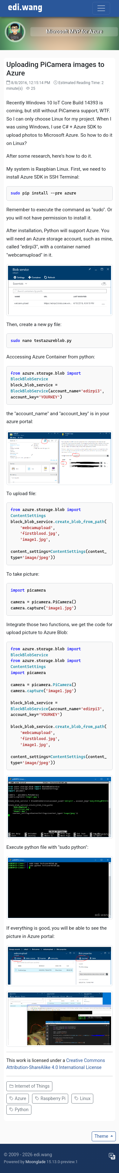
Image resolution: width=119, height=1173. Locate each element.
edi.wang (25, 7)
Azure (17, 1098)
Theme (102, 1136)
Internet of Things (29, 1086)
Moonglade (35, 1161)
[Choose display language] (112, 1156)
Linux (82, 1098)
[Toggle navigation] (101, 8)
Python (19, 1109)
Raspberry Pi (50, 1098)
